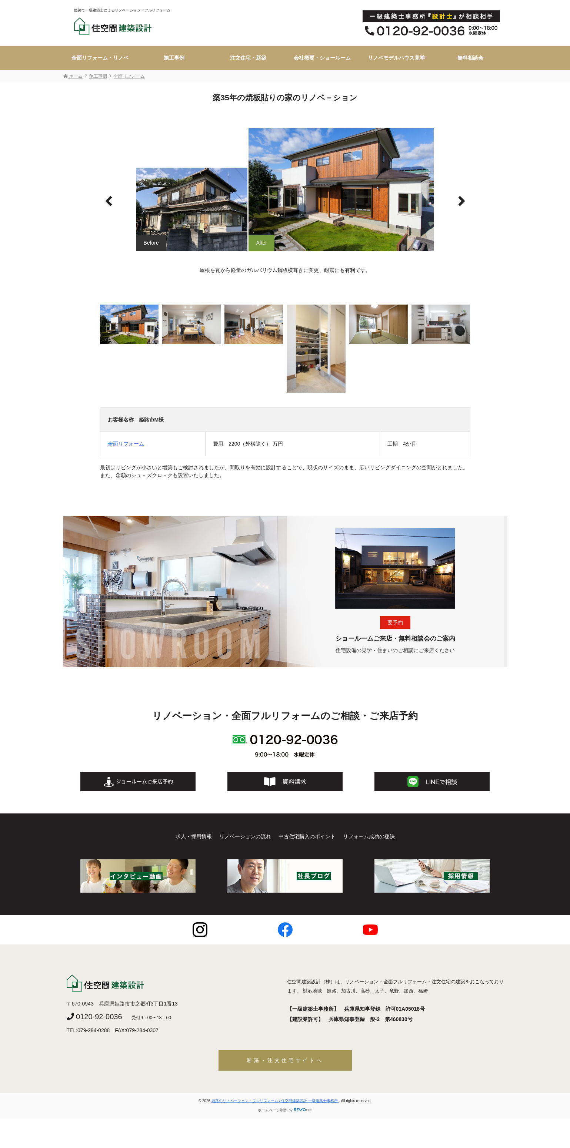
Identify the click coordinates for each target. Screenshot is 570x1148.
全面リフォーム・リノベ (100, 58)
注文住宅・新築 (248, 58)
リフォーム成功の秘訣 (369, 836)
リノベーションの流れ (245, 836)
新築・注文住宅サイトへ (285, 1060)
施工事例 (174, 58)
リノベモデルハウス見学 (396, 58)
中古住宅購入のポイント (307, 836)
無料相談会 (470, 58)
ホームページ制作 (272, 1110)
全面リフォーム (126, 444)
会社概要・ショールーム (322, 58)
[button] (462, 201)
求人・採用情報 (194, 836)
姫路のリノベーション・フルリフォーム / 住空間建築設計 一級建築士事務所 (275, 1101)
